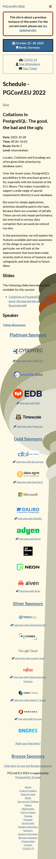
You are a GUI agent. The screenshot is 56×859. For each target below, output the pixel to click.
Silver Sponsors (28, 603)
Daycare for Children (28, 801)
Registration (28, 808)
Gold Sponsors (28, 438)
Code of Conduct (28, 790)
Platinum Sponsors (28, 334)
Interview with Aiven (28, 591)
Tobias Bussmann (14, 325)
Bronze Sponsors (28, 756)
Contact (28, 844)
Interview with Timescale (28, 426)
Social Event (28, 823)
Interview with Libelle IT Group (28, 700)
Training (28, 815)
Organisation (28, 841)
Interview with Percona (28, 718)
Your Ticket (30, 68)
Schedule (28, 819)
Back (6, 104)
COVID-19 (30, 60)
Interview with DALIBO (28, 518)
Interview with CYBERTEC (28, 360)
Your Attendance (29, 64)
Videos (28, 805)
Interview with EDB (28, 403)
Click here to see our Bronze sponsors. (28, 766)
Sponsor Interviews (28, 834)
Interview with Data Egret (28, 482)
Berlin (28, 797)
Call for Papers (28, 812)
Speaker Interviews (28, 826)
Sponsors (28, 830)
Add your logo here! (28, 743)
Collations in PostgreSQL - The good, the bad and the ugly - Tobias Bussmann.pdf (31, 301)
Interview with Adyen (28, 538)
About (28, 787)
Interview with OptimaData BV (28, 625)
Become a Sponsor (28, 837)
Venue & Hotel (28, 794)
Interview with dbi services (28, 461)
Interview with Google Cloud (28, 658)
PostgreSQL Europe (28, 777)
